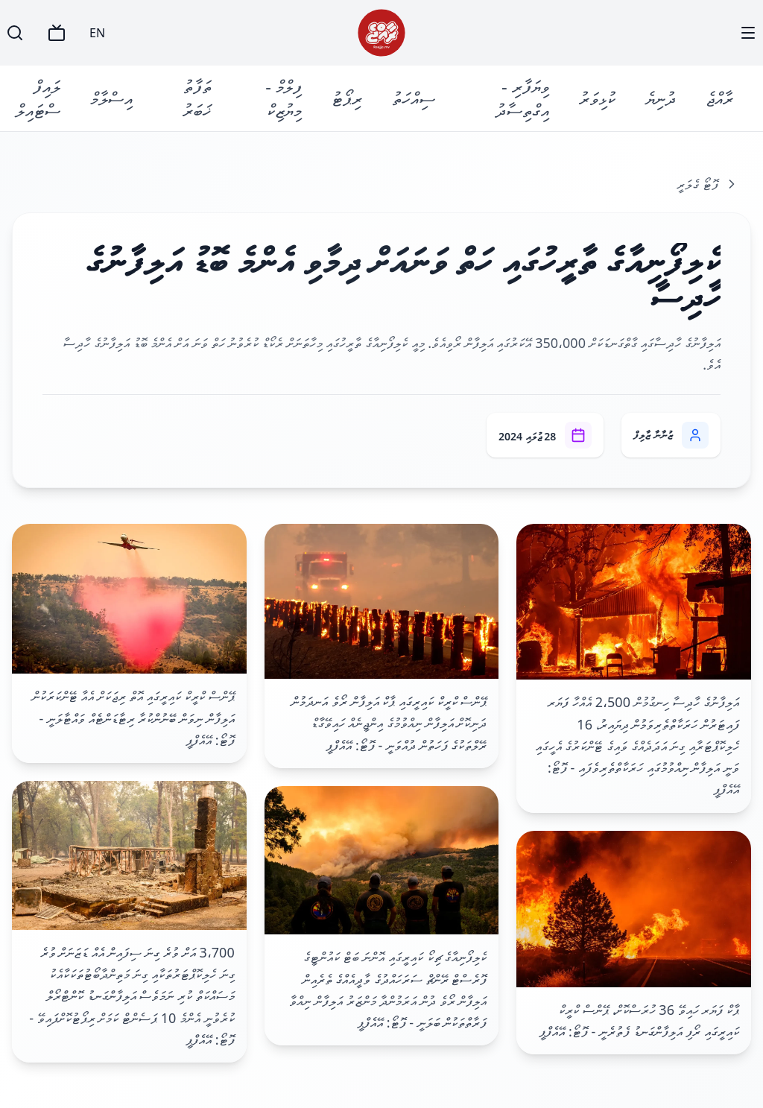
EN (97, 33)
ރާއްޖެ (719, 98)
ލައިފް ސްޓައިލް (38, 98)
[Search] (15, 33)
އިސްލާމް (111, 98)
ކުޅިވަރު (597, 98)
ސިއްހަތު (413, 98)
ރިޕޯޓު (347, 98)
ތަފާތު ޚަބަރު (197, 98)
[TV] (57, 33)
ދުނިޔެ (660, 98)
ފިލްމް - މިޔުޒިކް (283, 98)
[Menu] (748, 33)
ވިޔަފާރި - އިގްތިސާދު (522, 98)
